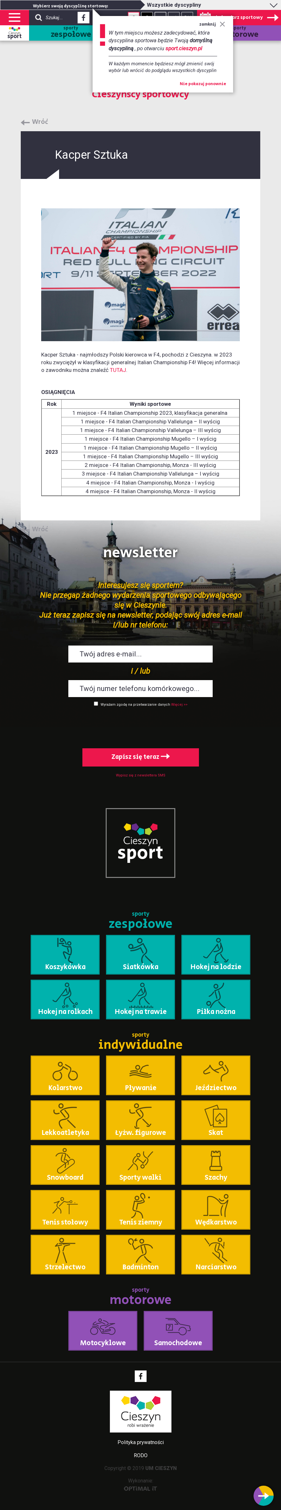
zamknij (212, 24)
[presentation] (140, 726)
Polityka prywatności (141, 1442)
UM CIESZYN (161, 1468)
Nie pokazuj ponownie (203, 84)
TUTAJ (118, 370)
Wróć (40, 122)
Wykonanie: (140, 1484)
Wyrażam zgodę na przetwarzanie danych (135, 705)
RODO (141, 1455)
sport (14, 36)
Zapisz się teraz (140, 757)
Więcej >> (179, 705)
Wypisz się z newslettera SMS (140, 775)
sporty (71, 32)
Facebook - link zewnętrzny (83, 19)
